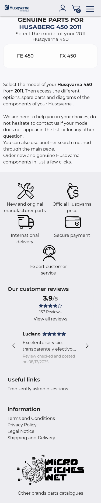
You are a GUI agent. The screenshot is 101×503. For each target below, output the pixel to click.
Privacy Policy (22, 424)
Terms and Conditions (31, 418)
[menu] (90, 8)
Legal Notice (21, 431)
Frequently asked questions (38, 388)
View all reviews (50, 319)
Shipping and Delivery (31, 437)
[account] (63, 8)
